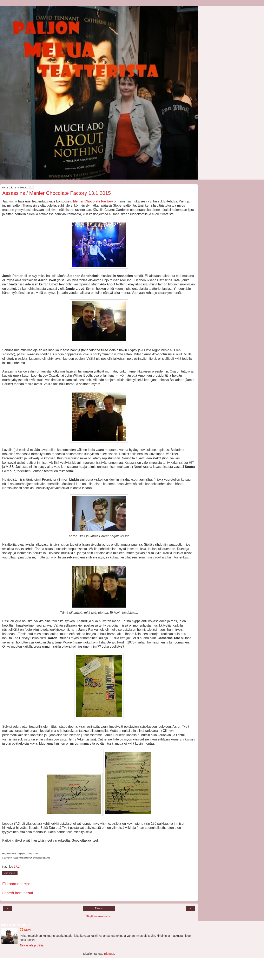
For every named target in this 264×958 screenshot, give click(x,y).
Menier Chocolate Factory (93, 201)
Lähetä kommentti (17, 893)
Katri (27, 930)
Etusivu (99, 908)
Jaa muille (9, 873)
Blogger (109, 953)
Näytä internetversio (99, 916)
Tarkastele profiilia (32, 945)
